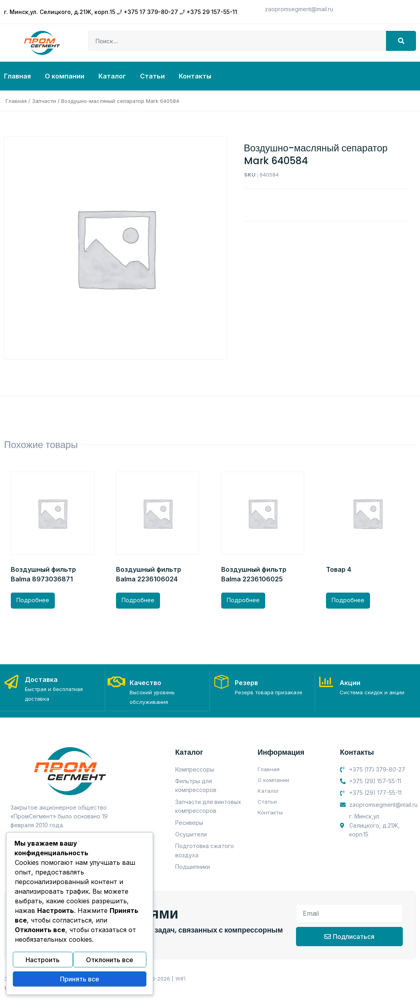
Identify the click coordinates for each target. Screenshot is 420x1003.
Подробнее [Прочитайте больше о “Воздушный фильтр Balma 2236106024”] (138, 600)
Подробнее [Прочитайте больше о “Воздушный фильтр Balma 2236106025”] (243, 600)
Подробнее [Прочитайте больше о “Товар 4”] (348, 600)
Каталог (112, 76)
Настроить (43, 963)
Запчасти (44, 101)
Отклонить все (109, 963)
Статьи (152, 76)
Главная (17, 76)
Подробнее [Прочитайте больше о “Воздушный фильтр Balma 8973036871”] (32, 600)
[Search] (401, 41)
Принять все (79, 980)
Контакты (195, 76)
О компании (64, 76)
